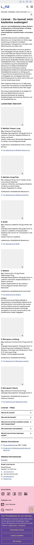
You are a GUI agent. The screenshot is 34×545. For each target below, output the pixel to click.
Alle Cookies (17, 541)
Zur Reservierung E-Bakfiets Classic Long (16, 150)
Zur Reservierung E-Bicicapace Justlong (16, 361)
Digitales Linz (6, 500)
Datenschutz (13, 525)
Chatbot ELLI (7, 479)
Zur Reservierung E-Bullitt (11, 244)
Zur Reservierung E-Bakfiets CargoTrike (15, 195)
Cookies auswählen (17, 535)
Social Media (6, 489)
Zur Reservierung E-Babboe (12, 294)
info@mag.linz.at (8, 476)
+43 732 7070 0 (8, 472)
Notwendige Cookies (17, 530)
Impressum (21, 525)
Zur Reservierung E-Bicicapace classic (15, 402)
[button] (22, 125)
